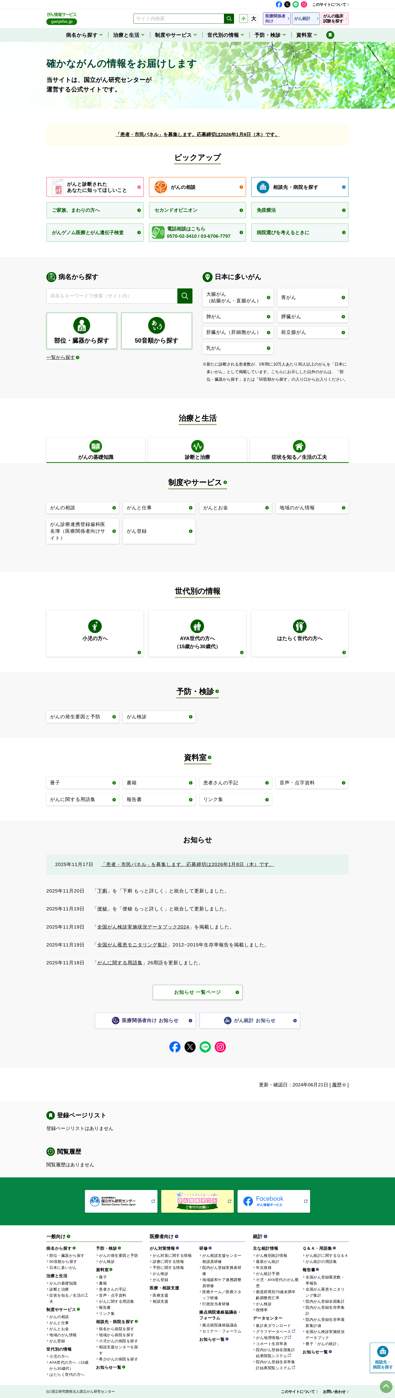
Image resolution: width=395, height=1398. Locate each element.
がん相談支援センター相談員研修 (221, 1258)
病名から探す (59, 1248)
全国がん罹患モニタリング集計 (132, 944)
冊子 (103, 1277)
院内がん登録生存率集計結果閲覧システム (275, 1365)
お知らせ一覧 (108, 1367)
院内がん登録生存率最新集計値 (325, 1322)
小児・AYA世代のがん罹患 (277, 1282)
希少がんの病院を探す (118, 1359)
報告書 (105, 1307)
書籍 (103, 1283)
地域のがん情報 (63, 1335)
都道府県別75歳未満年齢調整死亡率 (275, 1295)
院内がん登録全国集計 (325, 1301)
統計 (257, 1236)
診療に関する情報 (168, 1261)
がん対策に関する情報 (172, 1255)
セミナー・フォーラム (221, 1331)
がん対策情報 (162, 1248)
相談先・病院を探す (115, 1322)
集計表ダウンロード (273, 1325)
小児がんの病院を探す (118, 1341)
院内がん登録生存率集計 (325, 1310)
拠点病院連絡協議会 (220, 1325)
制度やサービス (195, 482)
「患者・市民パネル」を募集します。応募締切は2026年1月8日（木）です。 (197, 134)
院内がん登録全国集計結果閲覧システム (275, 1353)
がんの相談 (59, 1317)
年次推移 (264, 1267)
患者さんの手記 (112, 1289)
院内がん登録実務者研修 (221, 1270)
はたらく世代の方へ (67, 1374)
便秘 (102, 908)
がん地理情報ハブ (271, 1337)
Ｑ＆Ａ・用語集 (317, 1248)
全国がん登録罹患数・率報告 (325, 1280)
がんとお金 (59, 1329)
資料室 (195, 757)
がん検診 (107, 1261)
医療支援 (160, 1295)
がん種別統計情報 (271, 1255)
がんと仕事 (59, 1323)
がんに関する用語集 (120, 962)
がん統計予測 (267, 1273)
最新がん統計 (267, 1261)
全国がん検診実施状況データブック (325, 1334)
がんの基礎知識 (63, 1283)
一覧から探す (60, 357)
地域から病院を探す (116, 1335)
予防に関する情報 (168, 1267)
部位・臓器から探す (67, 1255)
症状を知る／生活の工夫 (68, 1298)
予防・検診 (195, 691)
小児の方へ (59, 1356)
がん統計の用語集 (321, 1261)
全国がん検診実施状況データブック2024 (143, 927)
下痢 (102, 891)
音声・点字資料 (112, 1295)
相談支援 (160, 1301)
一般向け (55, 1236)
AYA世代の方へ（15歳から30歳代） (69, 1365)
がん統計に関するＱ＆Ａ (327, 1255)
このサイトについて (329, 4)
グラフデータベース (273, 1331)
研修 (203, 1248)
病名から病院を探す (116, 1329)
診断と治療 (59, 1289)
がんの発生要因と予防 (118, 1255)
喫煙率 (262, 1310)
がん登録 (57, 1341)
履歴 (337, 1084)
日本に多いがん (63, 1267)
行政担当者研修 (216, 1304)
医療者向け (162, 1236)
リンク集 (107, 1313)
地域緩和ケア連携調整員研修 (221, 1282)
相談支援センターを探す (118, 1350)
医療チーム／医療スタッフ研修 (221, 1295)
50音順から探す (63, 1261)
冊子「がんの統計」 (323, 1344)
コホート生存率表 (271, 1344)
